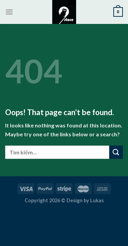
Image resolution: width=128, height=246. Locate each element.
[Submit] (116, 152)
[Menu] (9, 11)
